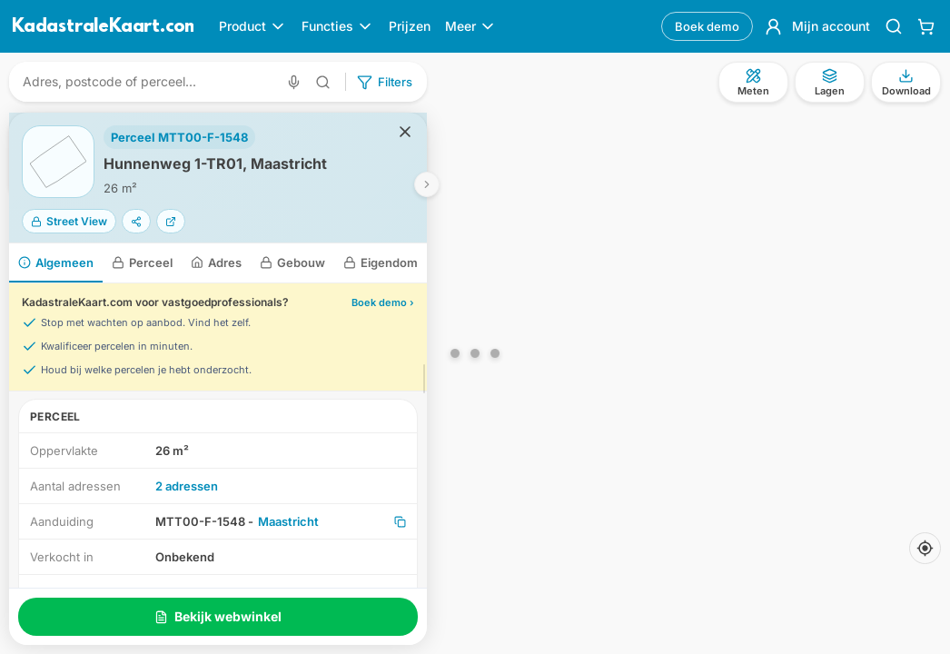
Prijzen (409, 26)
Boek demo (707, 26)
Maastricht (288, 521)
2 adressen (186, 486)
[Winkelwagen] (926, 26)
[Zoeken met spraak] (294, 82)
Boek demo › (382, 302)
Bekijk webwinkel (218, 616)
